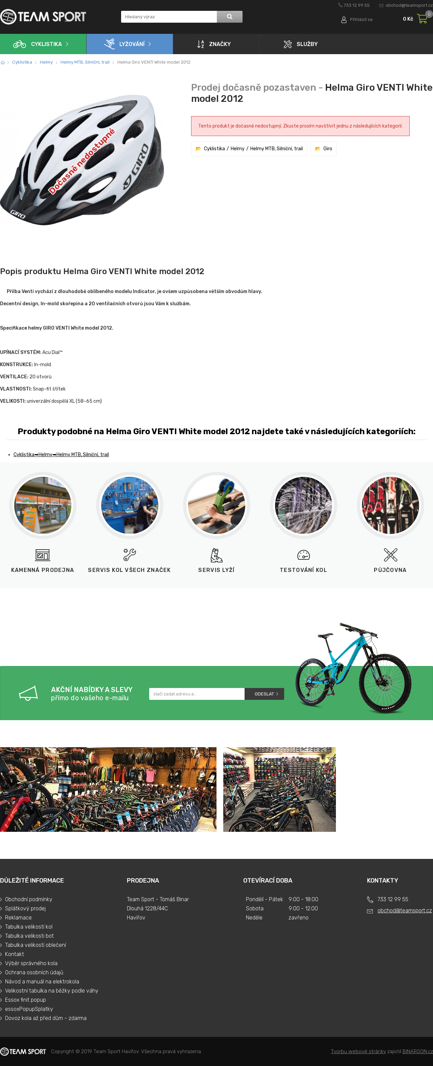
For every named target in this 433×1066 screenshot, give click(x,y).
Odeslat (264, 693)
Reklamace (18, 917)
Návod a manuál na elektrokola (42, 981)
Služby (301, 44)
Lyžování (124, 44)
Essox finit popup (25, 1000)
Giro (327, 149)
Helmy (46, 62)
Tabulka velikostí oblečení (35, 945)
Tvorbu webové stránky (358, 1051)
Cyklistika (37, 44)
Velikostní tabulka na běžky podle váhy (51, 990)
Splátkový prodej (25, 908)
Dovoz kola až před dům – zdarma (46, 1018)
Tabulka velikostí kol (28, 927)
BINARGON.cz (418, 1051)
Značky (214, 44)
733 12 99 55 (357, 5)
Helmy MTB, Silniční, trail (85, 62)
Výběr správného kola (31, 963)
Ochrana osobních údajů (34, 972)
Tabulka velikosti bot (29, 936)
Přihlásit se (361, 19)
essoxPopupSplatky (29, 1009)
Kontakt (14, 954)
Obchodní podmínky (28, 899)
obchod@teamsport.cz (409, 5)
